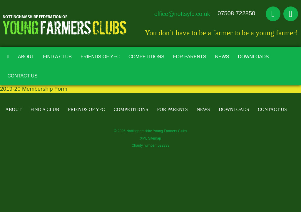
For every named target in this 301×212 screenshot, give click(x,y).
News (222, 56)
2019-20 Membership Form (33, 89)
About (26, 56)
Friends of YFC (100, 56)
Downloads (253, 56)
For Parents (189, 56)
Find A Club (57, 56)
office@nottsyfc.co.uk (182, 14)
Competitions (146, 56)
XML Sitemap (150, 138)
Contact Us (22, 75)
